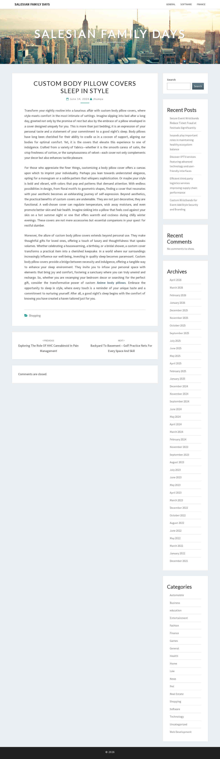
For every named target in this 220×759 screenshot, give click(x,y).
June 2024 (176, 409)
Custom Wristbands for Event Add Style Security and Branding (184, 204)
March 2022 (176, 545)
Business (175, 602)
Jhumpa (98, 98)
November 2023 (179, 447)
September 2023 (179, 454)
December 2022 (179, 507)
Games (174, 640)
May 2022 (175, 538)
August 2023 (177, 462)
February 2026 (178, 295)
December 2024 (179, 386)
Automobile (177, 595)
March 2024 (176, 431)
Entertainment (179, 618)
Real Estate (177, 694)
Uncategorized (178, 724)
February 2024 (178, 439)
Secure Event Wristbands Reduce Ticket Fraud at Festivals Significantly (184, 123)
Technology (177, 716)
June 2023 (176, 477)
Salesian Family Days (32, 4)
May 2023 (175, 485)
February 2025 (178, 371)
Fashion (174, 625)
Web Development (181, 732)
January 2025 (177, 378)
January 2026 (177, 302)
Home (173, 663)
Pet (172, 686)
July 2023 (175, 469)
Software (186, 4)
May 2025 (175, 356)
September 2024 (179, 401)
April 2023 (176, 492)
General (170, 4)
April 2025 (176, 363)
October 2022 (178, 515)
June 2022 (176, 530)
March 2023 (176, 500)
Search (171, 79)
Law (172, 671)
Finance (201, 4)
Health (174, 656)
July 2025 (175, 340)
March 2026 (176, 287)
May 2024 (175, 416)
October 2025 (178, 325)
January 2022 (177, 553)
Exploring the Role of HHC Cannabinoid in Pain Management (48, 346)
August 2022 (177, 523)
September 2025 (179, 333)
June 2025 (176, 348)
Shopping (35, 315)
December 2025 (179, 310)
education (176, 610)
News (173, 678)
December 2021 (179, 561)
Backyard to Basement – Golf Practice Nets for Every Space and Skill (121, 346)
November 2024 (179, 393)
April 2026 (176, 280)
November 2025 (179, 318)
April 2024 (176, 424)
